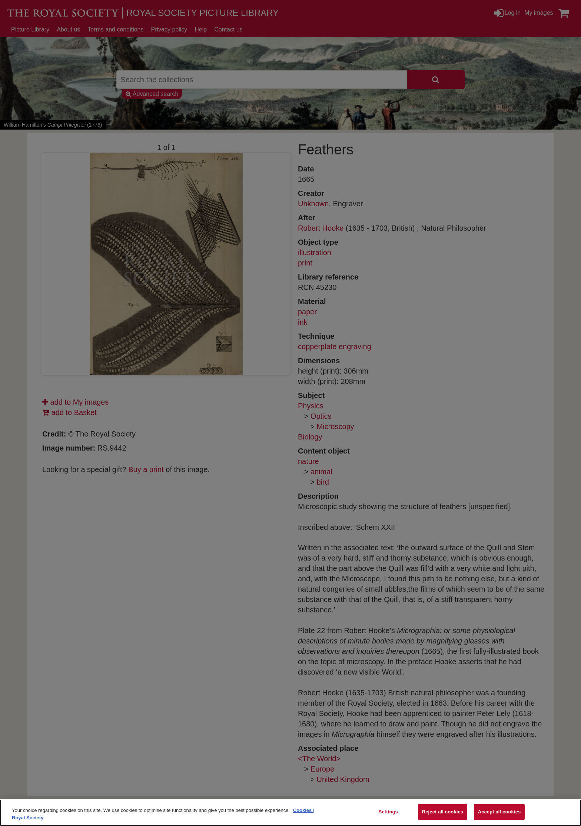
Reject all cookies (442, 812)
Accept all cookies (499, 812)
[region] (290, 812)
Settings (388, 812)
